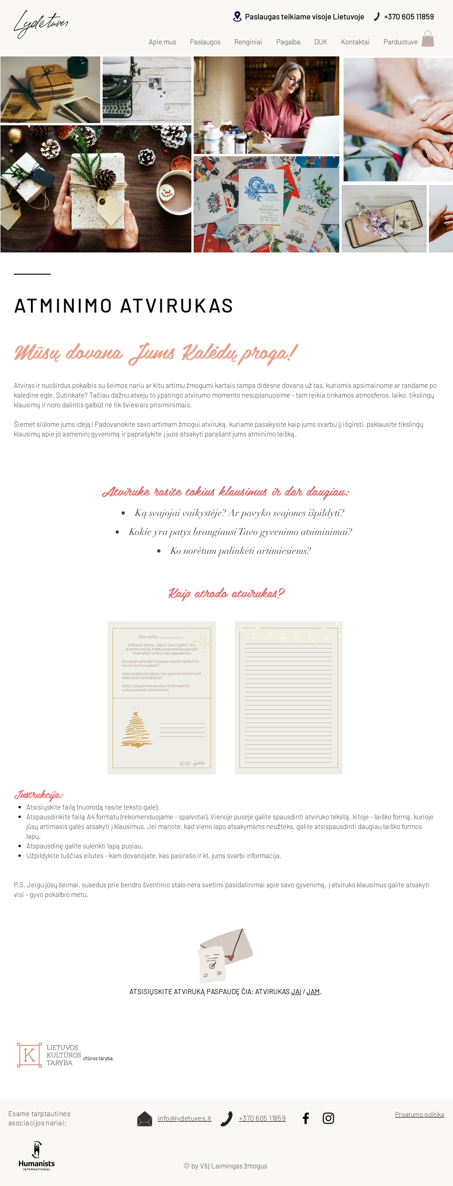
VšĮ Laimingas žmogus (233, 1165)
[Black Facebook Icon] (305, 1118)
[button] (428, 39)
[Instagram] (328, 1118)
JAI (296, 991)
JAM (313, 991)
